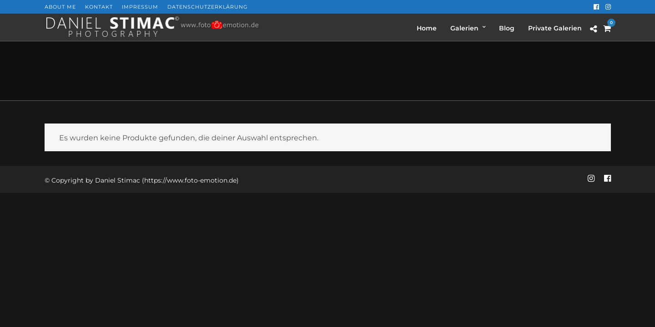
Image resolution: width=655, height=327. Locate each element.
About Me (60, 7)
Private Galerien (555, 28)
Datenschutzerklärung (207, 7)
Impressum (140, 7)
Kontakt (99, 7)
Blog (506, 28)
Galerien (464, 28)
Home (427, 28)
